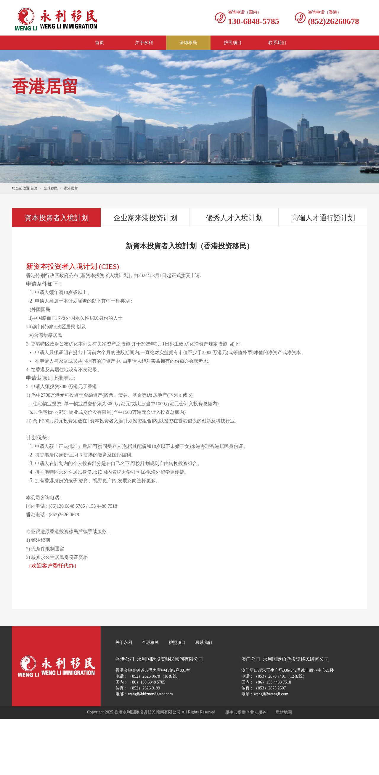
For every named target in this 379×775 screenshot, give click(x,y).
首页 (99, 42)
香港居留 (71, 188)
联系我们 (277, 42)
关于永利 (144, 42)
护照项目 (233, 42)
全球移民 (188, 42)
